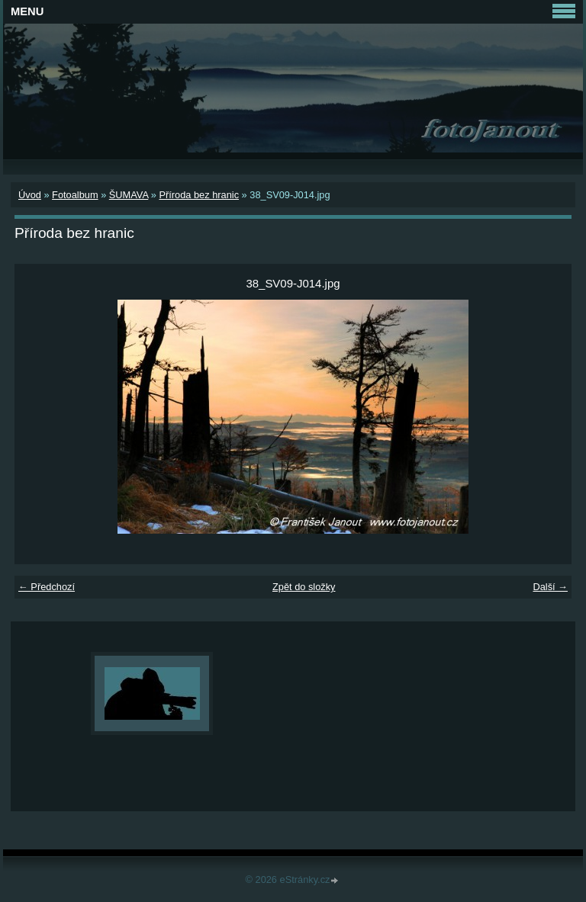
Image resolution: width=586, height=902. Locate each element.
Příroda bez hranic (199, 195)
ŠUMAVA (128, 195)
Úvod (29, 195)
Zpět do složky (304, 586)
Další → (550, 586)
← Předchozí (46, 586)
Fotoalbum (75, 195)
